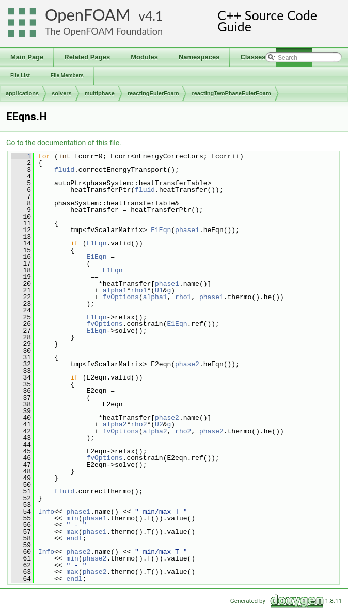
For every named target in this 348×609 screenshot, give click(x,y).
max (72, 531)
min (72, 518)
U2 (159, 424)
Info (46, 511)
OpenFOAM (88, 14)
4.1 (154, 15)
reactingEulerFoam (153, 93)
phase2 (187, 364)
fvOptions (121, 297)
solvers (62, 93)
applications (22, 93)
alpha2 (115, 424)
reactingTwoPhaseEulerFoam (231, 93)
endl (74, 538)
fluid (64, 169)
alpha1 (115, 290)
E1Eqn (161, 230)
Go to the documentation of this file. (63, 143)
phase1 (187, 230)
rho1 (139, 290)
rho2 (139, 424)
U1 (159, 290)
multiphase (100, 93)
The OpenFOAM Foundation (104, 31)
